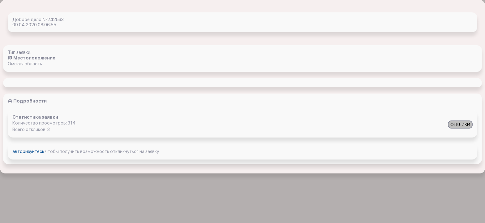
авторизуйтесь (28, 151)
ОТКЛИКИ (460, 124)
